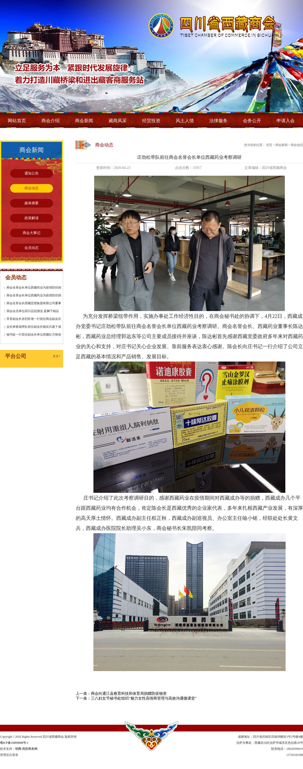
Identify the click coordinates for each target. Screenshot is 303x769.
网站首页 (17, 120)
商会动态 (31, 188)
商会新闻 (84, 120)
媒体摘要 (31, 203)
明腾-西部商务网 (26, 749)
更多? (56, 356)
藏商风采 (118, 120)
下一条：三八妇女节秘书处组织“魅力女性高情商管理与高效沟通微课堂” (136, 698)
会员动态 (31, 248)
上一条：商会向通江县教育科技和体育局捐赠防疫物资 (121, 693)
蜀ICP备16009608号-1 (14, 743)
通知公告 (31, 173)
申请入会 (285, 120)
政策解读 (31, 218)
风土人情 (185, 120)
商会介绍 (50, 120)
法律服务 (218, 120)
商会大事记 (31, 233)
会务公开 (252, 120)
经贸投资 (151, 120)
